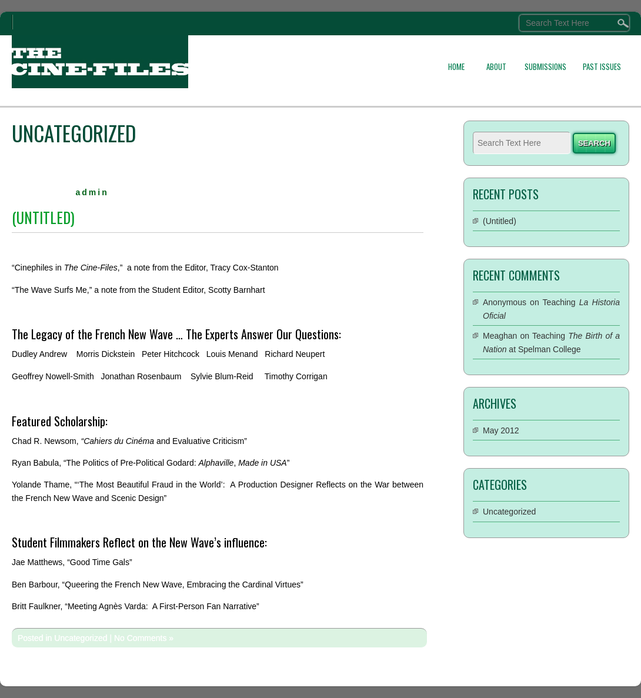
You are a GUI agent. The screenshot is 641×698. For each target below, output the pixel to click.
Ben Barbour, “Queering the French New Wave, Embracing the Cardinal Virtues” (157, 584)
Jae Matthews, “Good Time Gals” (72, 562)
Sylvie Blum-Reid (222, 376)
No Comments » (143, 638)
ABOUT (496, 66)
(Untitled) (43, 217)
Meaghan (500, 335)
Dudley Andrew (39, 354)
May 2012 (501, 430)
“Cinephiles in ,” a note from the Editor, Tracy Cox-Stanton (145, 267)
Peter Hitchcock (170, 354)
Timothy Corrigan (296, 376)
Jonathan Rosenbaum (141, 376)
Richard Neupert (295, 354)
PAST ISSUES (602, 66)
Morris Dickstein (105, 354)
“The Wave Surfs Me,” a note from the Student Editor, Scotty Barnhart (138, 290)
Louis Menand (232, 354)
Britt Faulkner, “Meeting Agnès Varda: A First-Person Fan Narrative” (135, 606)
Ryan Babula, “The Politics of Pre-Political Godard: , (149, 462)
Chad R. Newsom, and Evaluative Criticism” (129, 441)
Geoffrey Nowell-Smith (53, 376)
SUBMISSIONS (545, 66)
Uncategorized (80, 638)
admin (91, 192)
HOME (456, 66)
